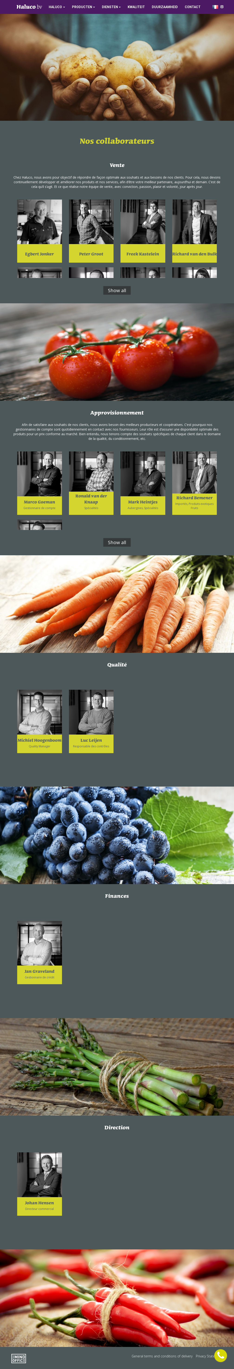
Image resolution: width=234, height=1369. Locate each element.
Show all (117, 290)
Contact (193, 7)
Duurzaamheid (165, 7)
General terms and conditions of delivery (162, 1356)
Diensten (110, 7)
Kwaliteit (136, 7)
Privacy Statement (209, 1356)
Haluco (55, 7)
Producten (82, 7)
